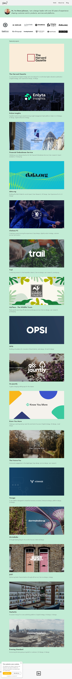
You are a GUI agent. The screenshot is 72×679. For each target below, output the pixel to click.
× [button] (20, 663)
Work (54, 3)
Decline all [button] (16, 673)
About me (61, 3)
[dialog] (11, 670)
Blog (67, 3)
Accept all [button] (7, 673)
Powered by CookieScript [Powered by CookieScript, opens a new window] (12, 676)
